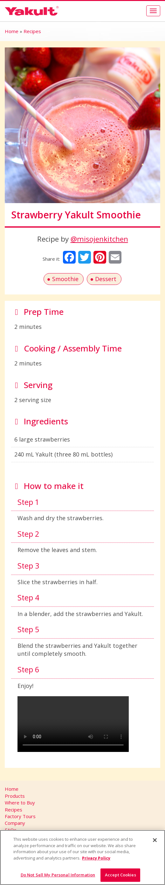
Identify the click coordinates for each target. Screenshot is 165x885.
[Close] (155, 840)
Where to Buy (20, 802)
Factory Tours (20, 816)
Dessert (105, 279)
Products (15, 796)
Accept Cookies (120, 875)
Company (15, 823)
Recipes (32, 31)
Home (11, 31)
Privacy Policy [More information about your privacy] (96, 858)
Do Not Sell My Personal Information (58, 875)
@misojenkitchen (99, 239)
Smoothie (65, 279)
